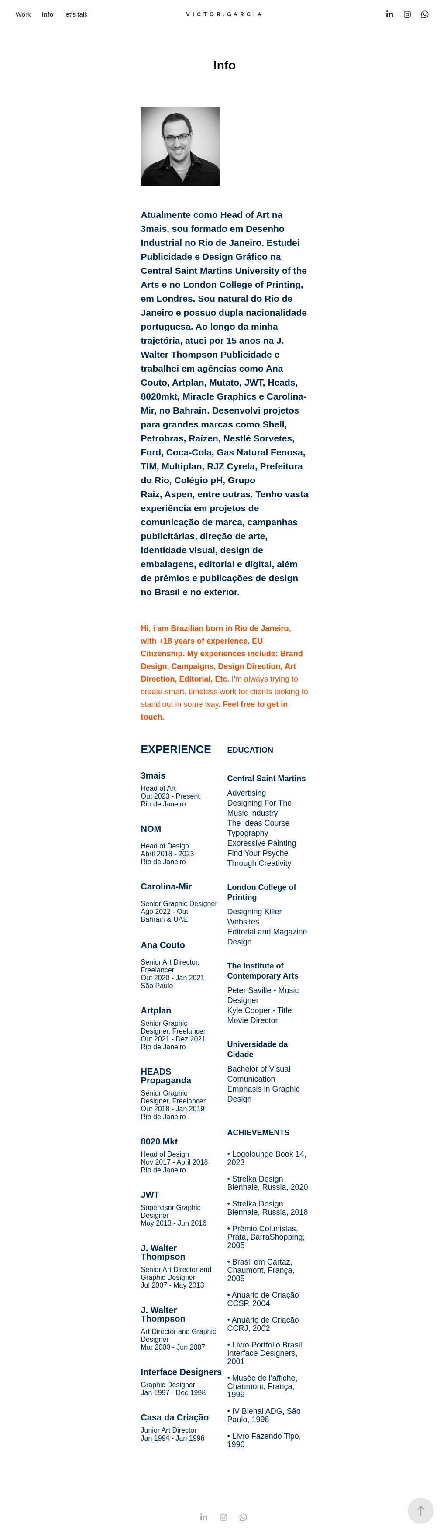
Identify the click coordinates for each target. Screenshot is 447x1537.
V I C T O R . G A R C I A (223, 14)
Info (47, 14)
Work (23, 14)
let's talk (76, 14)
